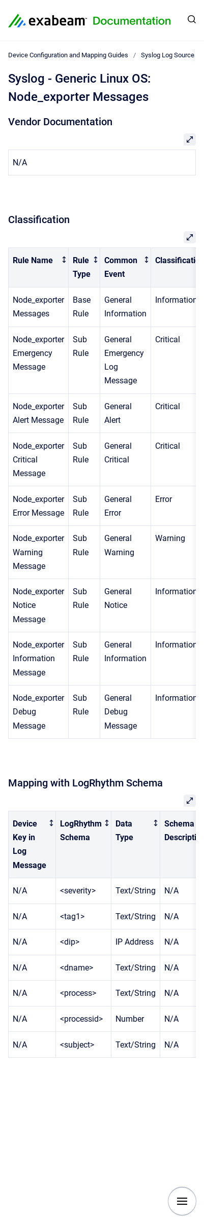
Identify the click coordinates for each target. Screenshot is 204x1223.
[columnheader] (39, 267)
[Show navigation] (182, 1201)
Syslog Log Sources (169, 55)
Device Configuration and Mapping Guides (68, 55)
